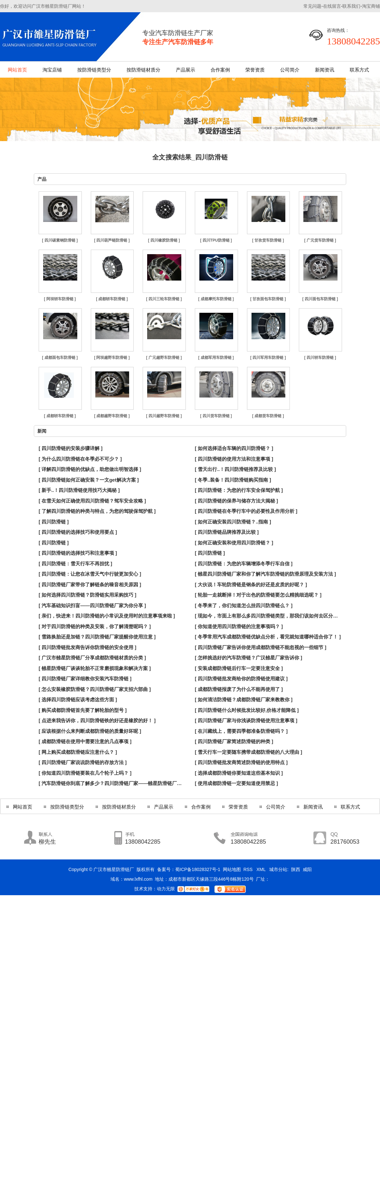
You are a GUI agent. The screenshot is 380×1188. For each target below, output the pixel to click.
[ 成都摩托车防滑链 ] (216, 299)
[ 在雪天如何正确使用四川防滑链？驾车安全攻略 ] (92, 500)
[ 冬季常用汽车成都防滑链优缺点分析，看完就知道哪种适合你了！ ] (268, 636)
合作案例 (220, 69)
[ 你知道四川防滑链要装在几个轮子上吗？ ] (85, 773)
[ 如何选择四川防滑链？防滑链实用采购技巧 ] (87, 595)
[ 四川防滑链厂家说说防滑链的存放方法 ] (83, 762)
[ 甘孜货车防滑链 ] (268, 240)
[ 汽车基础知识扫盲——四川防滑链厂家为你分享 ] (92, 605)
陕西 (295, 869)
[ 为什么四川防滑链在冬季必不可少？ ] (80, 459)
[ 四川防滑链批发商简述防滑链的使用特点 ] (241, 762)
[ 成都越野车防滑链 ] (112, 416)
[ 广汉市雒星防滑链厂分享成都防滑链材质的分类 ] (92, 657)
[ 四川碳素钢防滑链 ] (60, 240)
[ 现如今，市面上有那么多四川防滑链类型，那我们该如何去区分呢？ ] (268, 615)
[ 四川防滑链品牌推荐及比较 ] (227, 532)
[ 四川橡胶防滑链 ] (164, 240)
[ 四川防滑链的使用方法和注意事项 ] (234, 459)
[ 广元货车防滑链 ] (320, 240)
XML (261, 869)
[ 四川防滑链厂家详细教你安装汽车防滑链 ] (85, 678)
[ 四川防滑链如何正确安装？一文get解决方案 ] (89, 480)
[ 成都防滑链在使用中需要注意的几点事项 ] (85, 741)
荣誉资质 (255, 69)
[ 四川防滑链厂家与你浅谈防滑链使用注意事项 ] (246, 720)
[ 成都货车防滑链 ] (268, 416)
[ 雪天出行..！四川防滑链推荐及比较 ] (235, 469)
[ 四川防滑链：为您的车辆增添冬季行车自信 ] (243, 563)
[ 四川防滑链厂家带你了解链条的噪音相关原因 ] (90, 584)
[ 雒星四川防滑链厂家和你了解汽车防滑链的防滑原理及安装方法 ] (265, 574)
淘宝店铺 (52, 69)
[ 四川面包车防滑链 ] (320, 299)
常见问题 (312, 6)
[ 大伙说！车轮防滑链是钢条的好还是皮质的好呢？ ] (251, 584)
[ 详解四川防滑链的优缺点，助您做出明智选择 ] (90, 469)
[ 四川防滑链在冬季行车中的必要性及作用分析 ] (246, 511)
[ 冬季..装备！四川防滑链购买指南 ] (233, 480)
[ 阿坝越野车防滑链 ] (112, 357)
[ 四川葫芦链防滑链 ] (112, 240)
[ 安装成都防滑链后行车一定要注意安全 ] (239, 668)
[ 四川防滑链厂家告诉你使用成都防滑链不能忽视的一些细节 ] (260, 647)
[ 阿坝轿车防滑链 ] (60, 299)
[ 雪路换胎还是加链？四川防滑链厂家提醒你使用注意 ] (97, 636)
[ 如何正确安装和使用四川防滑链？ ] (234, 542)
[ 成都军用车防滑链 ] (216, 357)
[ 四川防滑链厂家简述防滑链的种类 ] (234, 741)
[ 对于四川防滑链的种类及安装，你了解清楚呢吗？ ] (95, 626)
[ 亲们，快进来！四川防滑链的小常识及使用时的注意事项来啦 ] (107, 615)
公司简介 (289, 69)
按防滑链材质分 (143, 69)
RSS (248, 869)
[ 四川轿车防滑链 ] (320, 357)
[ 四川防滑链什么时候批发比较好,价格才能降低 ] (247, 710)
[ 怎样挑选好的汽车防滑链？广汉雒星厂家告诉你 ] (248, 657)
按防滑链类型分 (94, 69)
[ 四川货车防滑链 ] (216, 416)
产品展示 (185, 69)
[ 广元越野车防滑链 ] (164, 357)
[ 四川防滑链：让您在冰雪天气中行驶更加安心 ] (90, 574)
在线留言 (332, 6)
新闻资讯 (324, 69)
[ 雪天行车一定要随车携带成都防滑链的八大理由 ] (248, 752)
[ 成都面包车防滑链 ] (60, 357)
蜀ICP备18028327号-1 (197, 869)
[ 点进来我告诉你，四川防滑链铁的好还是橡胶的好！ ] (97, 720)
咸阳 (307, 869)
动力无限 (166, 888)
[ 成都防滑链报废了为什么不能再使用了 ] (239, 689)
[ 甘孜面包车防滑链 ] (268, 299)
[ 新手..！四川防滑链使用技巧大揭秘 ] (79, 490)
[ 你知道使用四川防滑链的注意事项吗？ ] (239, 626)
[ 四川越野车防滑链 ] (164, 416)
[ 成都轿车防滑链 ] (112, 299)
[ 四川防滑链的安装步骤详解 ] (70, 448)
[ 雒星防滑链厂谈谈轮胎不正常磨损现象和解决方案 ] (95, 668)
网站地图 (232, 869)
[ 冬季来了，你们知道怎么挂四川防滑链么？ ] (243, 605)
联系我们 (351, 6)
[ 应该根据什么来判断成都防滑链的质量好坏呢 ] (90, 731)
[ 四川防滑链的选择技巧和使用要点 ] (78, 532)
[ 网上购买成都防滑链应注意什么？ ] (78, 752)
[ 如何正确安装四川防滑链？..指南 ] (233, 521)
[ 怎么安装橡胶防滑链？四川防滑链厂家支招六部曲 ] (95, 689)
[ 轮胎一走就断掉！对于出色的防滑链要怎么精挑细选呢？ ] (258, 595)
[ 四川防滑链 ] (54, 521)
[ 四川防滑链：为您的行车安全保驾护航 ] (239, 490)
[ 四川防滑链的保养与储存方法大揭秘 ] (236, 500)
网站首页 (17, 69)
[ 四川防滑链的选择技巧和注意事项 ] (78, 553)
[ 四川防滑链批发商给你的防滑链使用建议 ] (241, 678)
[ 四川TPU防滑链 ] (216, 240)
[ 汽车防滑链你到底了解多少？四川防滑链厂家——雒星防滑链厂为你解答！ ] (112, 783)
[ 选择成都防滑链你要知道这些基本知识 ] (239, 773)
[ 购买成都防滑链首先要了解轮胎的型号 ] (83, 710)
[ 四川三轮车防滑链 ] (164, 299)
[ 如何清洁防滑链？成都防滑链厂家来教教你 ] (243, 699)
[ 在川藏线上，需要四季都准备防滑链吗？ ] (241, 731)
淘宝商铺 (371, 6)
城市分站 (278, 869)
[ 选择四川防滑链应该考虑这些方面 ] (78, 699)
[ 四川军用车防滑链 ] (268, 357)
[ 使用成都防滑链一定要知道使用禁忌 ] (236, 783)
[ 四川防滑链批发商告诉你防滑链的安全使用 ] (87, 647)
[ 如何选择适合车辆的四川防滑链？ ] (234, 448)
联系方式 (359, 69)
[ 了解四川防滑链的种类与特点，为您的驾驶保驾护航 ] (97, 511)
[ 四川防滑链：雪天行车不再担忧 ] (75, 563)
